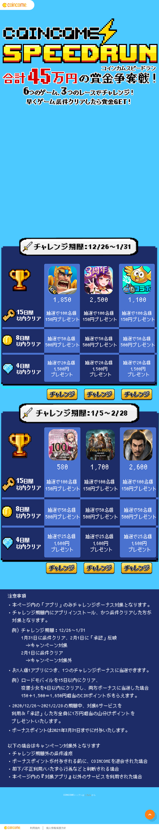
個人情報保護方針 (56, 828)
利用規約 (35, 828)
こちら (88, 795)
